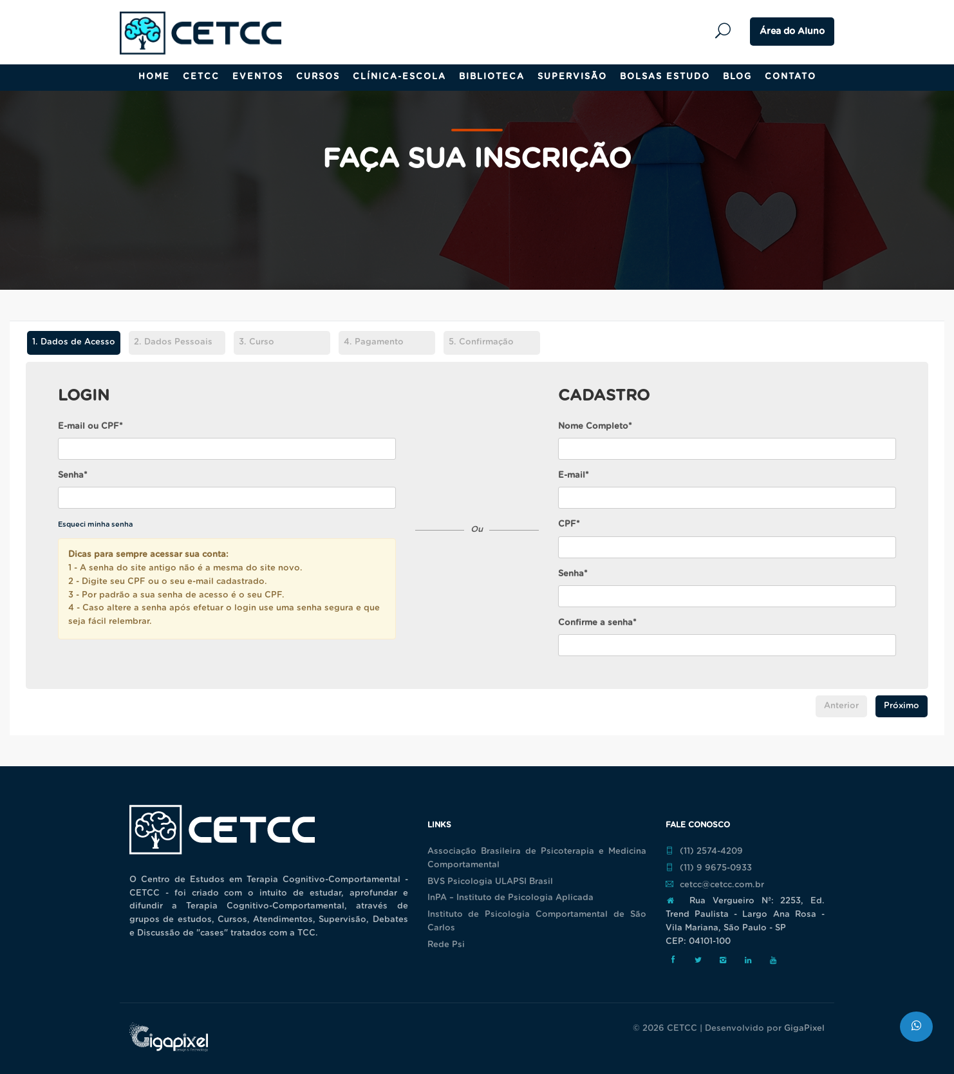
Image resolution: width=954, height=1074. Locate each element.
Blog (737, 77)
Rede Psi (446, 945)
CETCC (201, 77)
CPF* (569, 524)
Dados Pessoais (173, 342)
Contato (790, 77)
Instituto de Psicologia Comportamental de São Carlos (536, 921)
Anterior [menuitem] (841, 706)
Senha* (73, 475)
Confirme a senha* (597, 623)
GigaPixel (804, 1028)
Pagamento (374, 342)
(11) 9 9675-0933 (709, 867)
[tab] (73, 345)
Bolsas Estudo (665, 77)
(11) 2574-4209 (704, 851)
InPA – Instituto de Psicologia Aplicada (510, 898)
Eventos (257, 77)
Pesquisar (726, 31)
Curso (256, 342)
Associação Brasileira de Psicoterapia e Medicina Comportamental (536, 858)
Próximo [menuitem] (901, 706)
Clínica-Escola (399, 77)
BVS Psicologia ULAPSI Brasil (490, 882)
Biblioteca (492, 77)
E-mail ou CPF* (90, 426)
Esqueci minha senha (95, 524)
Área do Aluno (792, 31)
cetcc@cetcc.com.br (715, 884)
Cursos (318, 77)
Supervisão (572, 77)
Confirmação (481, 342)
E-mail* (573, 475)
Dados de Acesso (71, 343)
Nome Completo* (595, 426)
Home (154, 77)
